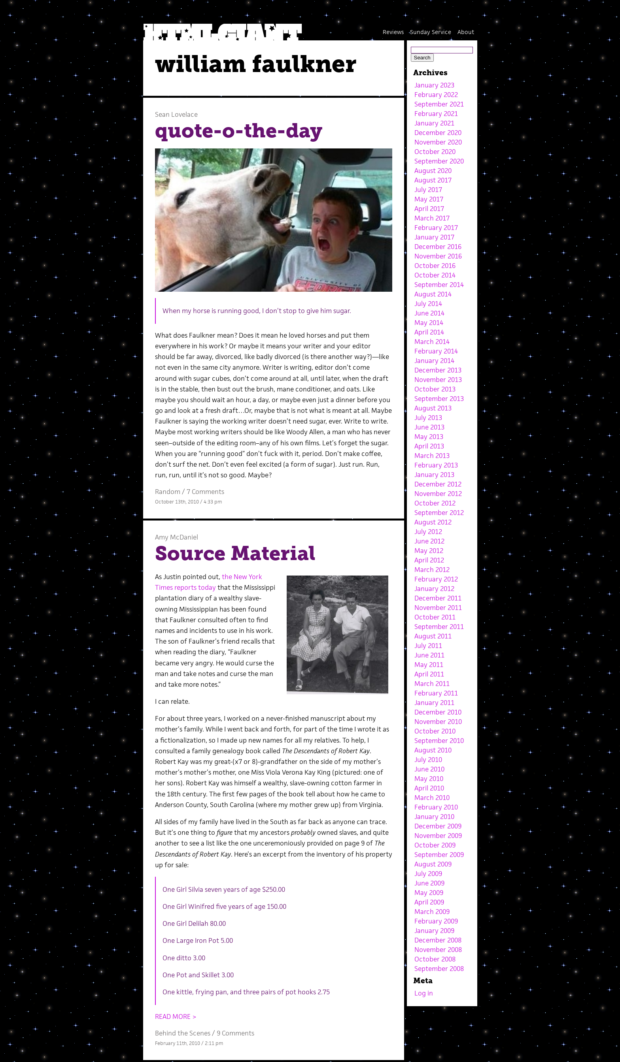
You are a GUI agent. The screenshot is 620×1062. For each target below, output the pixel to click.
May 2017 (428, 199)
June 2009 (429, 883)
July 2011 (428, 645)
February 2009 (436, 921)
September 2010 (439, 740)
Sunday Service (430, 32)
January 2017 (434, 237)
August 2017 (433, 180)
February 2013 (436, 465)
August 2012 (433, 522)
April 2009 (429, 902)
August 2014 (433, 294)
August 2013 (433, 408)
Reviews (393, 32)
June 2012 (429, 541)
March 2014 (432, 341)
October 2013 (435, 389)
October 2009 (435, 845)
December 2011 (437, 598)
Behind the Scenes (182, 1033)
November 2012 (438, 493)
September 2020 (439, 161)
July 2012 (428, 531)
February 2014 (436, 351)
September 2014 (439, 284)
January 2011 (434, 702)
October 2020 (435, 151)
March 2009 (432, 911)
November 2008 (438, 949)
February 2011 (436, 693)
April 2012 (429, 560)
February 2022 (436, 94)
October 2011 (435, 617)
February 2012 (436, 579)
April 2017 (429, 208)
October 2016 (435, 265)
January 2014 (434, 360)
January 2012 (434, 588)
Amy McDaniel (176, 537)
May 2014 (428, 322)
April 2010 (429, 788)
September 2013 (439, 398)
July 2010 (428, 759)
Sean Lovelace (176, 114)
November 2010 (438, 721)
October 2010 (435, 731)
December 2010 (437, 712)
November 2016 (438, 256)
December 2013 (437, 370)
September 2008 (439, 968)
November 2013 (438, 379)
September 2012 (439, 512)
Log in (423, 993)
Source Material (235, 553)
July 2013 (428, 417)
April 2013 (429, 446)
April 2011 (429, 674)
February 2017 (436, 227)
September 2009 (439, 854)
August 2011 (433, 636)
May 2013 (428, 436)
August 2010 (433, 750)
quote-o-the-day (238, 130)
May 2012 (428, 550)
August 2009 (433, 864)
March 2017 (432, 218)
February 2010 (436, 807)
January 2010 (434, 816)
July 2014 (428, 303)
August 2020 (433, 170)
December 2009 (437, 826)
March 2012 (432, 569)
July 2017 (428, 189)
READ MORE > (176, 1016)
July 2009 (428, 873)
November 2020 (438, 142)
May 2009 (428, 892)
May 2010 (428, 778)
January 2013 (434, 474)
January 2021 (434, 123)
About (465, 32)
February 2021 (436, 113)
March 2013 (432, 455)
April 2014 (429, 332)
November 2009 (438, 835)
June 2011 (429, 655)
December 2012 (437, 484)
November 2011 (438, 607)
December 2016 (437, 246)
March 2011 (432, 683)
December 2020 (437, 132)
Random (167, 491)
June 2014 (429, 313)
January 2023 (434, 85)
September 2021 (439, 104)
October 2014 (435, 275)
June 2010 (429, 769)
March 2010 (432, 797)
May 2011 (428, 664)
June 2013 (429, 427)
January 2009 (434, 930)
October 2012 (435, 503)
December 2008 (437, 940)
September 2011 (439, 626)
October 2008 (435, 959)
